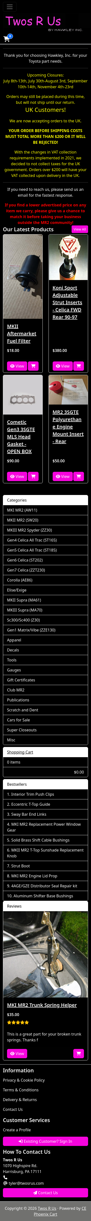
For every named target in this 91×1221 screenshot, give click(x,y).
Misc (11, 740)
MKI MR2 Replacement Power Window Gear (44, 827)
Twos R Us (47, 1208)
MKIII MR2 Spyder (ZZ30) (29, 530)
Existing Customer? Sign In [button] (45, 1141)
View (17, 366)
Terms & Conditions (21, 1090)
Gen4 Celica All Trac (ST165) (32, 540)
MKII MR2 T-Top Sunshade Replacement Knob (45, 853)
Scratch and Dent (22, 710)
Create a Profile (17, 1130)
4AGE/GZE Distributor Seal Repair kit (44, 886)
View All (80, 229)
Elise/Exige (16, 590)
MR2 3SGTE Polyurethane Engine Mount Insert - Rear (68, 427)
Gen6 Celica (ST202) (25, 560)
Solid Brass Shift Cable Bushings (40, 840)
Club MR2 (16, 690)
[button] (6, 39)
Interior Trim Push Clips (32, 794)
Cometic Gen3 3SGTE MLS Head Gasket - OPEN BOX (21, 437)
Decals (13, 650)
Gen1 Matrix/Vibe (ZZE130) (31, 630)
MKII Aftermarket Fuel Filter (21, 333)
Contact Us (13, 1109)
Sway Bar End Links (28, 814)
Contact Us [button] (45, 1192)
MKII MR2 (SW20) (22, 520)
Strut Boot (20, 866)
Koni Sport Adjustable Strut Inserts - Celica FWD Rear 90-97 (67, 302)
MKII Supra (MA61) (24, 600)
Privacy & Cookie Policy (24, 1080)
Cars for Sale (18, 720)
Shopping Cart (20, 752)
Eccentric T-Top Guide (30, 804)
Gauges (14, 670)
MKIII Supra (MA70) (24, 610)
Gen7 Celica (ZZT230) (26, 570)
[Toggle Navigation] (10, 7)
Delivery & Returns (20, 1099)
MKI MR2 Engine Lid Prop (34, 876)
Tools (12, 660)
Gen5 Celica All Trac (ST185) (32, 550)
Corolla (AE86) (19, 580)
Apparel (14, 640)
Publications (18, 700)
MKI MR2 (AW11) (22, 510)
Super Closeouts (22, 730)
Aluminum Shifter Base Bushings (43, 896)
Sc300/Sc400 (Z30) (23, 620)
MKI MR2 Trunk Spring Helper (42, 1005)
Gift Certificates (21, 680)
